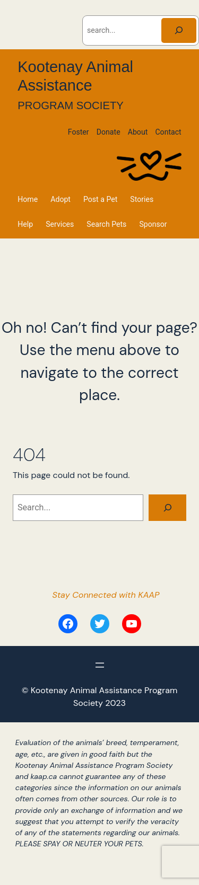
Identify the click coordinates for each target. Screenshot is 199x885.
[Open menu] (99, 665)
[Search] (178, 30)
